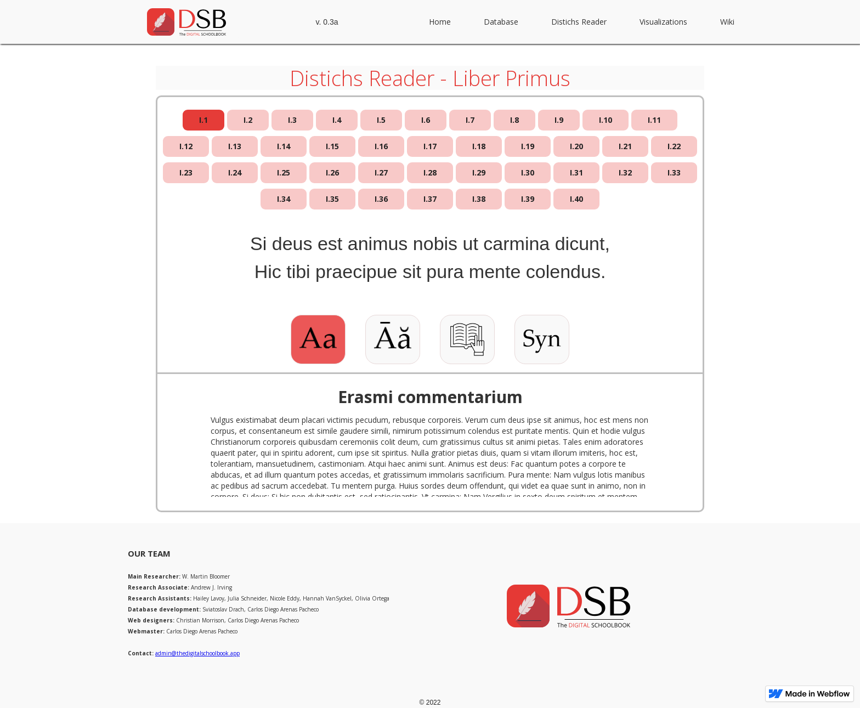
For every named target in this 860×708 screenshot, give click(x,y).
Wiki (727, 21)
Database (501, 21)
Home (440, 21)
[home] (186, 22)
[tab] (203, 120)
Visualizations (663, 21)
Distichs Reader (579, 21)
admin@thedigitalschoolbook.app (197, 653)
